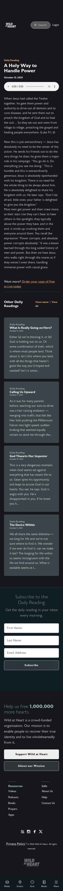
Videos (12, 791)
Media (7, 883)
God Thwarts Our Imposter (28, 456)
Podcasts (13, 797)
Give (32, 883)
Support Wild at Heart (31, 754)
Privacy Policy (15, 844)
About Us (47, 791)
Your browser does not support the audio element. (31, 86)
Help (44, 797)
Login (55, 24)
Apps (11, 814)
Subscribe (31, 665)
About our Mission (31, 766)
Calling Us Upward (22, 392)
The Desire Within (22, 525)
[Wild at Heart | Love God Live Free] (15, 25)
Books (44, 883)
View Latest (42, 302)
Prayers (12, 809)
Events (20, 883)
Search (40, 25)
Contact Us (48, 803)
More (56, 883)
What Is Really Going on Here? (31, 327)
